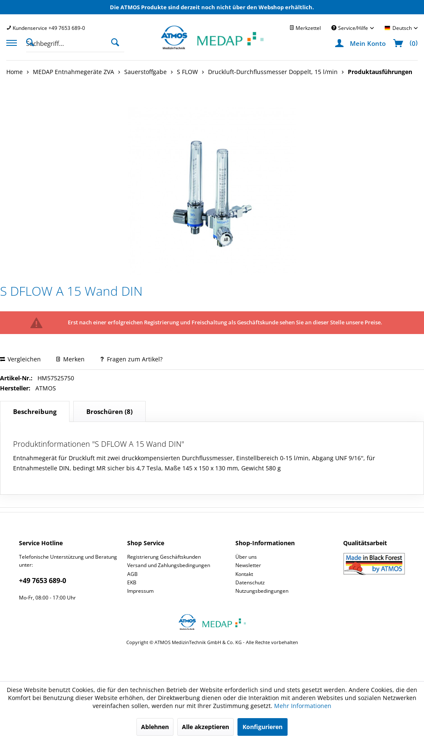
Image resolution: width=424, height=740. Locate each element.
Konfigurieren (263, 727)
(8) (109, 411)
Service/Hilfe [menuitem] (350, 28)
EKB (131, 582)
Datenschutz (250, 582)
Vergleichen (20, 359)
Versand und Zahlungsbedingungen (168, 565)
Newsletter (248, 565)
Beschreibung (34, 411)
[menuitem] (45, 28)
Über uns (246, 556)
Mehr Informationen (302, 706)
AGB (132, 574)
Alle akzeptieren (205, 727)
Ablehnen (155, 727)
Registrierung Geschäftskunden (164, 556)
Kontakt (244, 574)
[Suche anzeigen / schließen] (32, 41)
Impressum (140, 590)
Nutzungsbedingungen (261, 590)
